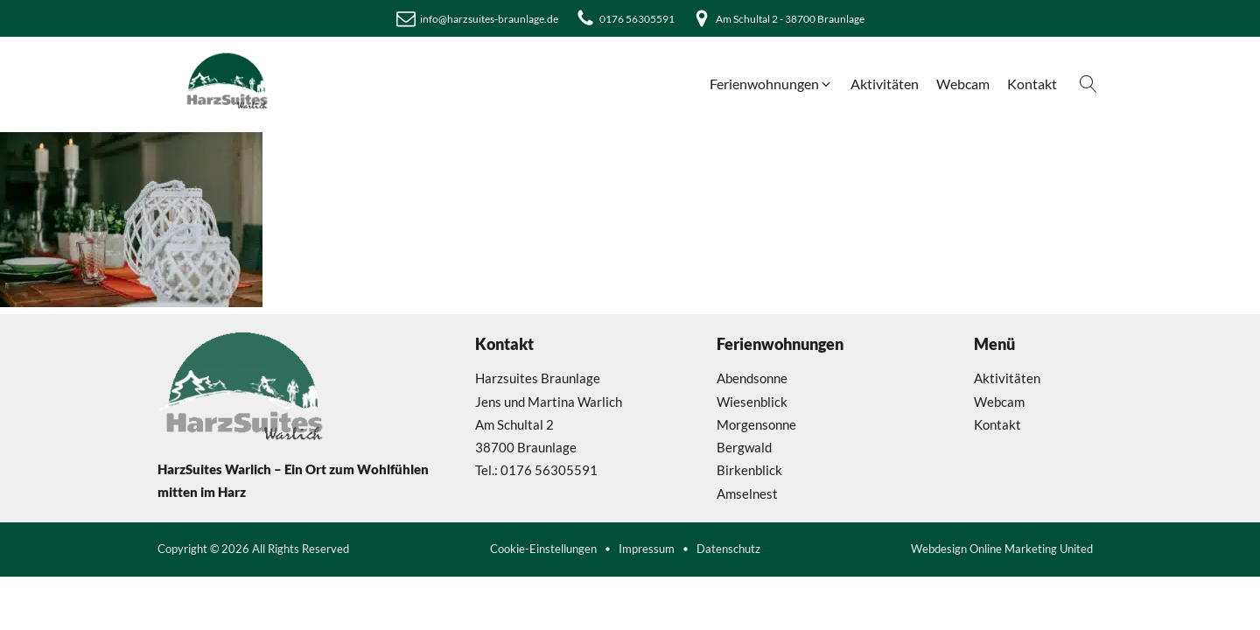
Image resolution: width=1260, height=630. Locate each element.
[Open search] (1088, 84)
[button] (771, 84)
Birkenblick (749, 470)
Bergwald (744, 447)
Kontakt (997, 424)
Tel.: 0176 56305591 (536, 470)
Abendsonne (752, 378)
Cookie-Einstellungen (543, 549)
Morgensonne (756, 424)
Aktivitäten (1007, 378)
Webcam (999, 402)
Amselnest (747, 493)
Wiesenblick (752, 402)
